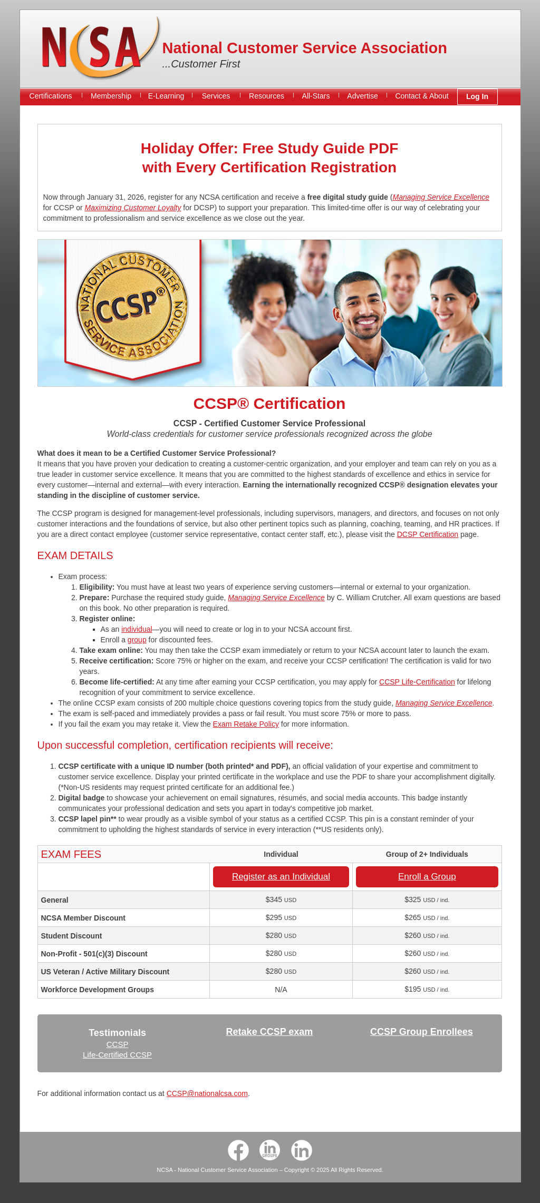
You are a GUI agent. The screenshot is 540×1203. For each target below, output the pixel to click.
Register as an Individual (281, 877)
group (137, 639)
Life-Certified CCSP (117, 1054)
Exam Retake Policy (246, 724)
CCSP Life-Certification (417, 682)
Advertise (362, 96)
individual (136, 629)
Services (216, 96)
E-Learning (166, 96)
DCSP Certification (427, 534)
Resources (266, 96)
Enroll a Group (427, 877)
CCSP (118, 1044)
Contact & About (421, 96)
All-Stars (316, 96)
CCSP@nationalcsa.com (207, 1093)
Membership (111, 96)
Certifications (51, 96)
